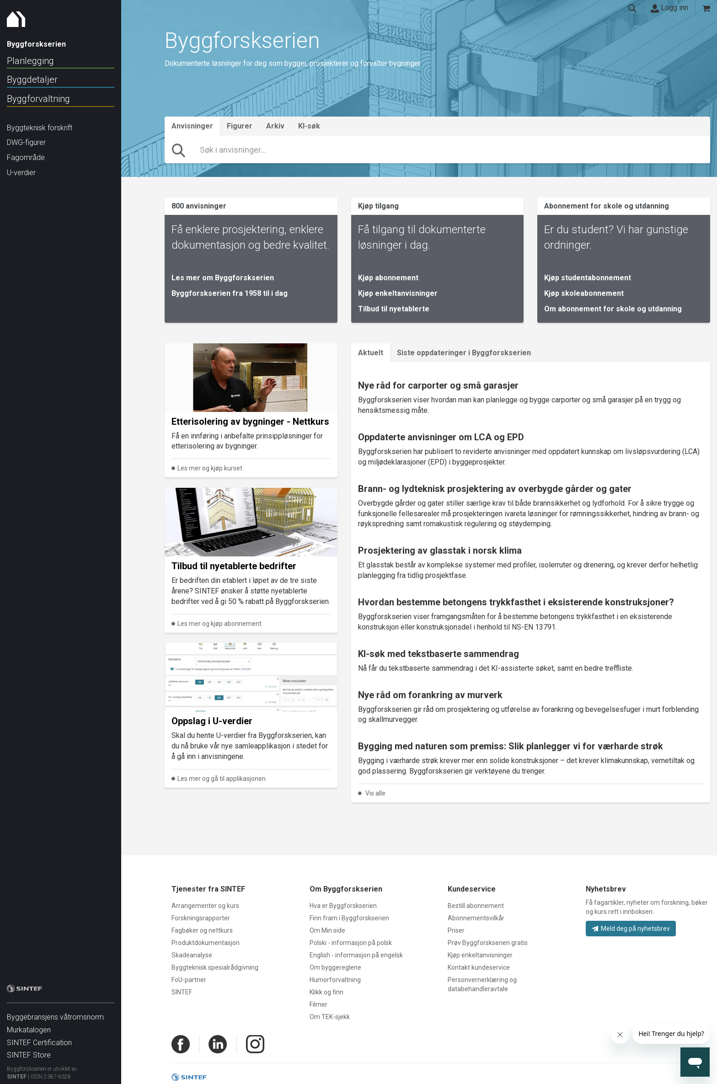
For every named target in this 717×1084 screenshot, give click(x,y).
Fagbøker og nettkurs (202, 930)
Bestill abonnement (476, 905)
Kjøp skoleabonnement (584, 293)
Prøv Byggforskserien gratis (488, 942)
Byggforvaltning (38, 98)
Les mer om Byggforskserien (222, 277)
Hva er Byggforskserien (343, 905)
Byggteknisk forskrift (39, 127)
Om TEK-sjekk (330, 1016)
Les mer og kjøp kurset (209, 468)
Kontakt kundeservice (479, 967)
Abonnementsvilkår (476, 918)
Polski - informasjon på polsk (351, 942)
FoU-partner (188, 979)
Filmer (318, 1004)
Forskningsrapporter (200, 918)
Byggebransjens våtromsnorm (55, 1012)
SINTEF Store (29, 1050)
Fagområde (26, 157)
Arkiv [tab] (275, 126)
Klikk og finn (326, 992)
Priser (456, 930)
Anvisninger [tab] (192, 126)
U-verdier (21, 172)
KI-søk (309, 126)
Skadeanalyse (191, 955)
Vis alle (375, 793)
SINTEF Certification (39, 1038)
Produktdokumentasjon (205, 942)
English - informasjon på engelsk (356, 955)
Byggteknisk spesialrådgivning (214, 967)
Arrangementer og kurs (205, 905)
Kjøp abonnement (388, 277)
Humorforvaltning (335, 979)
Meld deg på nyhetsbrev (631, 928)
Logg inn (669, 7)
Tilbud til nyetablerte (393, 308)
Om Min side (327, 930)
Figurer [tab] (239, 126)
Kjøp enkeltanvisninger (398, 293)
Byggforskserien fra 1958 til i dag (229, 293)
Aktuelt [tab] (370, 352)
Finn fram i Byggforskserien (349, 918)
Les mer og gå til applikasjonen (221, 778)
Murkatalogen (29, 1025)
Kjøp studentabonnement (587, 277)
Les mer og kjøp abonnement (219, 623)
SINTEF (17, 1072)
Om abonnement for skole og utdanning (613, 308)
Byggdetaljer (32, 79)
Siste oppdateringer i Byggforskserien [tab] (464, 352)
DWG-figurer (26, 142)
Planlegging (30, 60)
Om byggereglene (335, 967)
